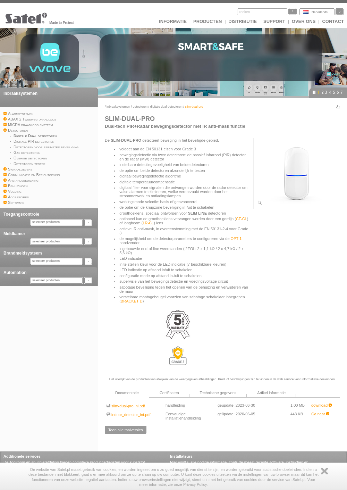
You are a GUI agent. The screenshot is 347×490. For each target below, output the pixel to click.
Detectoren (140, 106)
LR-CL (148, 223)
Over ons (304, 21)
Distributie (242, 21)
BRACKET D (132, 301)
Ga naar (320, 414)
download (321, 405)
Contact (333, 21)
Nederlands (320, 12)
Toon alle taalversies (125, 430)
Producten (207, 21)
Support (274, 21)
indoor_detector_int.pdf (129, 415)
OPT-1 (236, 238)
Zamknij (324, 471)
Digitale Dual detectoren (166, 106)
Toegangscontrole (21, 214)
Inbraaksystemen (20, 93)
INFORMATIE (173, 21)
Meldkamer (14, 233)
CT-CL (241, 219)
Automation (15, 272)
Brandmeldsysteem (22, 253)
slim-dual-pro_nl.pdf (126, 406)
